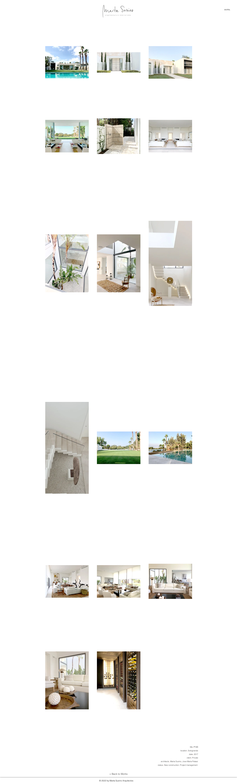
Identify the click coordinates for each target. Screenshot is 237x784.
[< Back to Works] (118, 774)
